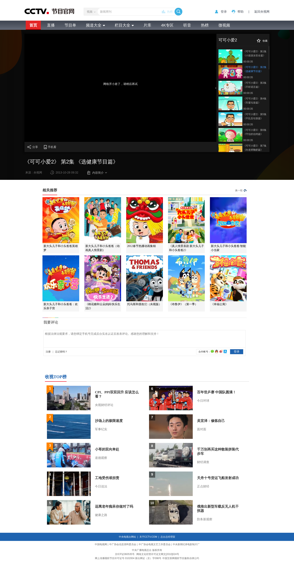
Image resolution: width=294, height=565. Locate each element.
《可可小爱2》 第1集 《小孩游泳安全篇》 (254, 53)
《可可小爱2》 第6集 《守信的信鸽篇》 (254, 132)
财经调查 (203, 462)
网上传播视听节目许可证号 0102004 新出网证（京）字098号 (128, 558)
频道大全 (95, 25)
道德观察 (101, 457)
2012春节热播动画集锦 (141, 246)
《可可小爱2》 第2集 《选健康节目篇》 (254, 69)
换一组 (239, 190)
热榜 (170, 11)
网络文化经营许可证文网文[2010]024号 (157, 554)
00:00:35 (248, 61)
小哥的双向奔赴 (107, 449)
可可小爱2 (227, 40)
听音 (187, 25)
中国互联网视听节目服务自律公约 (180, 558)
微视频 (224, 25)
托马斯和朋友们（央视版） (144, 304)
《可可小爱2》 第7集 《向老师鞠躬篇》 (254, 147)
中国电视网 (101, 544)
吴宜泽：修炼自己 (211, 421)
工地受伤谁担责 (107, 478)
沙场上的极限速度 (109, 421)
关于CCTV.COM (148, 536)
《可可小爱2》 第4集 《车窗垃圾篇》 (254, 100)
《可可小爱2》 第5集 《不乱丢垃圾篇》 (254, 116)
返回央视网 (262, 11)
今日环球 (203, 400)
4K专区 (167, 25)
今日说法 (101, 486)
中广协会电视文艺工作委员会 (154, 544)
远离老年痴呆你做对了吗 (114, 506)
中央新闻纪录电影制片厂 (186, 544)
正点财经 (203, 486)
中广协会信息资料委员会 (122, 544)
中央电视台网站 (127, 536)
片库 (147, 25)
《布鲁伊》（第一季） (183, 304)
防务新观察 (204, 519)
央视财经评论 (104, 405)
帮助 (240, 11)
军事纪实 (101, 429)
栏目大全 (124, 25)
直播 (51, 25)
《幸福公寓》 (219, 304)
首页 (33, 25)
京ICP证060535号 (125, 554)
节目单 (70, 25)
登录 (224, 11)
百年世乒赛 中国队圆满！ (216, 392)
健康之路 (101, 515)
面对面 (201, 429)
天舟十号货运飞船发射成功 (218, 478)
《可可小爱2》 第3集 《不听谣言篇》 (254, 84)
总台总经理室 (167, 536)
